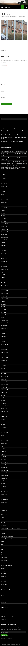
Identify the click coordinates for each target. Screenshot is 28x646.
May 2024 (3, 215)
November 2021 (4, 293)
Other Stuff (3, 573)
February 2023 (4, 256)
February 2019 (4, 376)
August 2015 (4, 478)
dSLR (2, 544)
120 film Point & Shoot (6, 520)
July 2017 (3, 419)
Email (2, 91)
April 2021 (3, 309)
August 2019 (4, 360)
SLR (1, 587)
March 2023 (3, 253)
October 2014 (4, 502)
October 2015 (4, 472)
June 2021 (3, 304)
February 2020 (4, 344)
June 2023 (3, 245)
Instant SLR (3, 568)
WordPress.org (4, 607)
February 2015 (4, 491)
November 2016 (4, 440)
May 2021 (3, 306)
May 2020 (3, 339)
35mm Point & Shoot (5, 522)
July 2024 (3, 210)
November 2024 (4, 199)
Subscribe (4, 635)
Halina (2, 563)
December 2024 (4, 197)
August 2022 (4, 272)
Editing (2, 546)
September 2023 (4, 237)
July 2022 (3, 274)
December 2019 (4, 349)
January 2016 (4, 464)
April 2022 (3, 280)
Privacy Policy (3, 644)
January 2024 (4, 226)
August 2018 (4, 392)
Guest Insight (4, 557)
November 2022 (4, 264)
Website (3, 97)
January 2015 (4, 494)
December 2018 (4, 381)
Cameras (3, 533)
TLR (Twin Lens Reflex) (6, 589)
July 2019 (3, 363)
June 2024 (3, 213)
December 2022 (4, 261)
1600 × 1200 (8, 16)
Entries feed (3, 602)
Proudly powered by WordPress (13, 644)
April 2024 (3, 218)
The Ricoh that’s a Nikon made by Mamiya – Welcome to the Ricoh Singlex (13, 168)
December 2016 (4, 438)
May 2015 (3, 483)
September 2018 (4, 389)
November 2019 (4, 352)
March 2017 (3, 430)
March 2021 (3, 312)
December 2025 (4, 189)
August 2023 (4, 239)
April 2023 (3, 250)
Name (2, 84)
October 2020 (4, 325)
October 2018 (4, 387)
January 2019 (4, 379)
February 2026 (4, 183)
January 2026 (4, 186)
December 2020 (4, 320)
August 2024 (4, 207)
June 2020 (3, 336)
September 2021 (4, 298)
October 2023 (4, 234)
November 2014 (4, 499)
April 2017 (3, 427)
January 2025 (4, 194)
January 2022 (4, 288)
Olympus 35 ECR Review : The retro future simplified (14, 163)
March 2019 (3, 373)
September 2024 (4, 205)
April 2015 (3, 486)
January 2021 (4, 317)
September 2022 (4, 269)
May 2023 (3, 248)
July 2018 (3, 395)
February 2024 (4, 223)
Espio (2, 549)
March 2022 (3, 282)
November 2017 (4, 411)
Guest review (4, 560)
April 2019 (3, 371)
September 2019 (4, 357)
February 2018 (4, 405)
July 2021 (3, 301)
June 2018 (3, 397)
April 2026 (3, 178)
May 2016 (3, 454)
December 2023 (4, 229)
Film (2, 552)
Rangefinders (4, 584)
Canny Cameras (5, 7)
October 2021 (4, 296)
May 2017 (3, 424)
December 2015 (4, 467)
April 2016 (3, 456)
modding (3, 571)
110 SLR (2, 517)
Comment (4, 65)
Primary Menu (26, 7)
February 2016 (4, 462)
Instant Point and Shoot (6, 565)
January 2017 (4, 435)
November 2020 (4, 322)
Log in (2, 599)
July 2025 (3, 191)
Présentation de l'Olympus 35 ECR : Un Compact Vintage (14, 161)
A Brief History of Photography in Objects (10, 528)
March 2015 (3, 489)
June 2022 (3, 277)
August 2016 (4, 446)
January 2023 (4, 258)
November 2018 (4, 384)
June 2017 (3, 422)
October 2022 (4, 266)
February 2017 (4, 432)
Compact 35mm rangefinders (7, 538)
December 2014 (4, 497)
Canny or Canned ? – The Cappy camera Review (12, 128)
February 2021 (4, 314)
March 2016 (3, 459)
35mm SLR (3, 525)
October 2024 (4, 202)
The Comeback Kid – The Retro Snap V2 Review (12, 141)
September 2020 (4, 328)
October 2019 (4, 355)
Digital (2, 541)
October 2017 (4, 414)
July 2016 (3, 448)
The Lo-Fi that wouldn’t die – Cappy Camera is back (12, 134)
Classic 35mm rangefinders (7, 536)
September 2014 (4, 505)
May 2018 (3, 400)
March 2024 (3, 221)
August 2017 (4, 416)
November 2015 (4, 470)
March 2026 (3, 181)
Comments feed (4, 604)
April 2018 (3, 403)
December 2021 (4, 290)
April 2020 (3, 341)
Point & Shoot (4, 579)
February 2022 (4, 285)
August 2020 (4, 331)
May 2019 (3, 368)
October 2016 (4, 443)
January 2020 (4, 347)
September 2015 (4, 475)
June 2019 (3, 365)
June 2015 (3, 480)
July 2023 (3, 242)
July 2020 (3, 333)
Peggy (2, 151)
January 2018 (4, 408)
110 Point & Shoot (5, 514)
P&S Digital (3, 576)
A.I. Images (3, 530)
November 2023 (4, 231)
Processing (3, 581)
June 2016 (3, 451)
